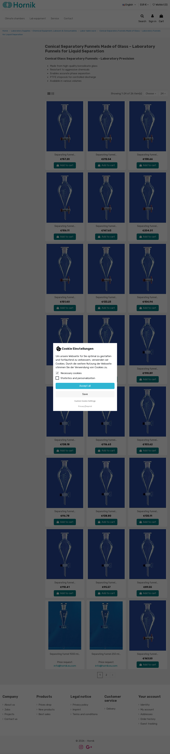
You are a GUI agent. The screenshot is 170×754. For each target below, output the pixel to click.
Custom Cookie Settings (85, 401)
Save (85, 394)
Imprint (89, 406)
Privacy (81, 406)
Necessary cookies (69, 373)
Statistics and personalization (75, 378)
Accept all (85, 385)
